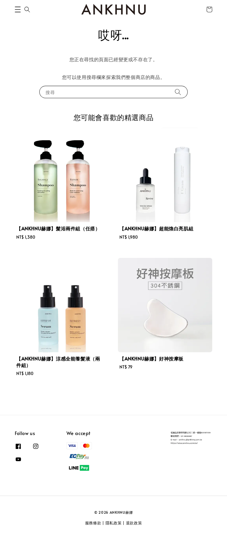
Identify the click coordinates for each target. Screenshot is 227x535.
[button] (17, 9)
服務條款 (93, 523)
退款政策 (134, 523)
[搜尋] (177, 92)
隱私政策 (114, 523)
